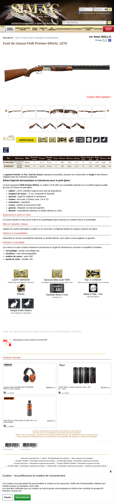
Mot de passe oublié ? (103, 13)
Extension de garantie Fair (30, 458)
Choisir (7, 497)
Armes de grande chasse (22, 28)
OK (109, 23)
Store (17, 38)
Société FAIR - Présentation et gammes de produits (65, 466)
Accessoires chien (88, 28)
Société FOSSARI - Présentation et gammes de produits (35, 461)
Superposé (40, 38)
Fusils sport (35, 28)
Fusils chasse (27, 38)
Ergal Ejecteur (53, 38)
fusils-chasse (10, 28)
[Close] (110, 471)
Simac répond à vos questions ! (82, 458)
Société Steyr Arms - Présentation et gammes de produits (34, 463)
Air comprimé (51, 28)
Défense (67, 29)
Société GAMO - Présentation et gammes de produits (26, 466)
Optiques (60, 29)
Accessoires (76, 29)
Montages (98, 29)
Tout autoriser (22, 497)
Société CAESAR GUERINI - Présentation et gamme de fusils (78, 463)
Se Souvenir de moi (88, 13)
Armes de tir (43, 28)
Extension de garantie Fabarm (96, 466)
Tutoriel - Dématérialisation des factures (55, 458)
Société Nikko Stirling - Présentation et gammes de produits (78, 461)
